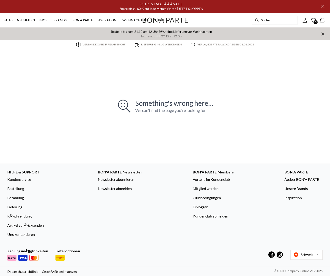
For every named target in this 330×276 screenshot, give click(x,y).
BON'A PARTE (82, 20)
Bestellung (15, 188)
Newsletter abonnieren (116, 179)
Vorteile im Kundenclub (211, 179)
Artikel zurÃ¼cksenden (25, 225)
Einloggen (200, 207)
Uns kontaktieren (21, 234)
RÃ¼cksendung (19, 216)
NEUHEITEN (26, 20)
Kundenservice (19, 179)
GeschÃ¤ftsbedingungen (59, 271)
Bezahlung (15, 197)
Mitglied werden (206, 188)
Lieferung (14, 207)
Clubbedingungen (207, 197)
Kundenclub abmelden (210, 216)
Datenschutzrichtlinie (22, 271)
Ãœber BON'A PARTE (301, 179)
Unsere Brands (296, 188)
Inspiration (293, 197)
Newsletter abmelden (115, 188)
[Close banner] (322, 6)
